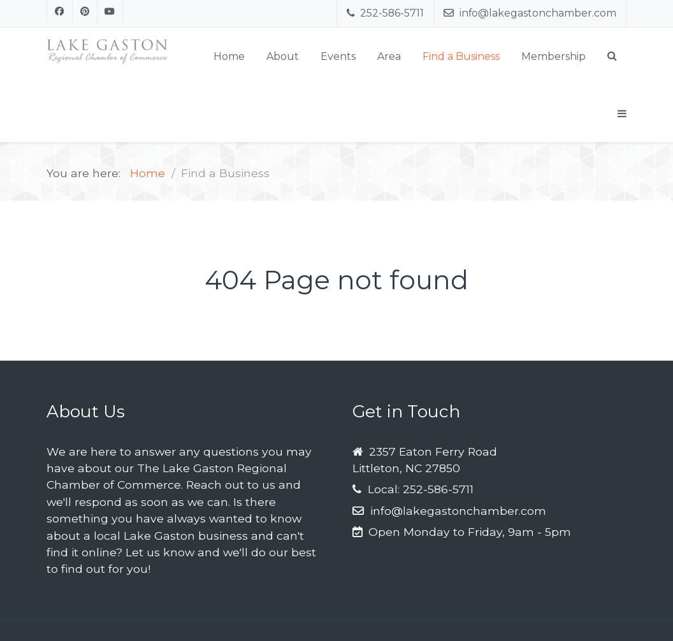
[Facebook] (60, 12)
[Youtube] (110, 12)
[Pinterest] (85, 12)
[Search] (612, 56)
